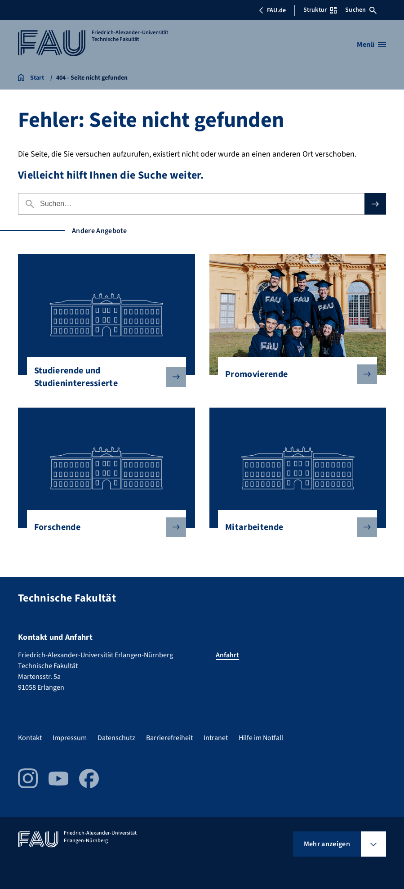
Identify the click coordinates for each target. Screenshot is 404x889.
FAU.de (272, 10)
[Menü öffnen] (371, 44)
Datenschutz (116, 738)
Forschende (103, 527)
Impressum (70, 738)
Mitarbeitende (294, 527)
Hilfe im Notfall (261, 738)
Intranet (216, 738)
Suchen (361, 9)
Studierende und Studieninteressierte (103, 377)
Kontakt (30, 738)
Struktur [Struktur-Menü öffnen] (320, 9)
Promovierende (294, 374)
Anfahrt (227, 655)
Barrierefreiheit (169, 738)
